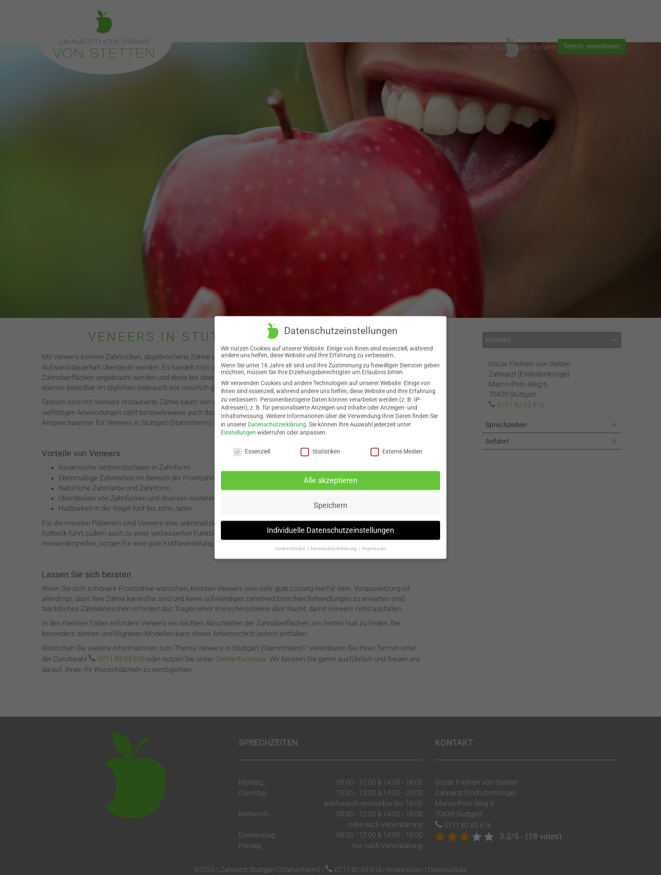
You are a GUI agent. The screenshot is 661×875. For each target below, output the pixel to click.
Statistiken (320, 446)
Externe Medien (396, 446)
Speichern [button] (330, 500)
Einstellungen (238, 427)
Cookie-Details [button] (290, 543)
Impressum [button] (374, 543)
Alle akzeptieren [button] (330, 475)
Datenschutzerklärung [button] (334, 543)
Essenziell (251, 446)
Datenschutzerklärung (277, 419)
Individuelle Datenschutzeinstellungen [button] (330, 525)
